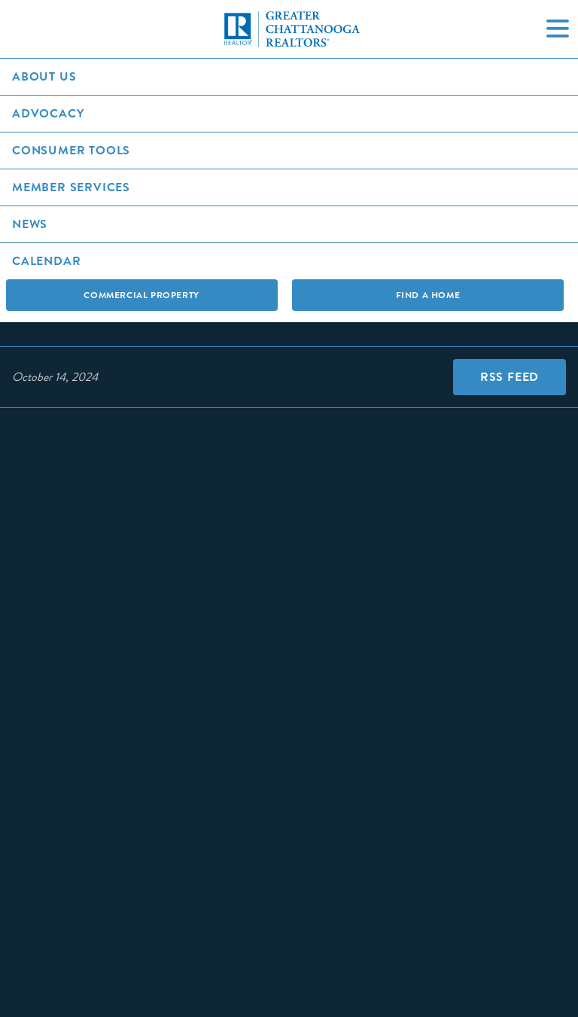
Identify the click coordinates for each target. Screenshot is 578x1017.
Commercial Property (141, 295)
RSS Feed (509, 377)
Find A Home (428, 295)
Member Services (71, 187)
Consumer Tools (71, 150)
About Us (44, 76)
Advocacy (48, 113)
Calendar (46, 261)
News (29, 224)
